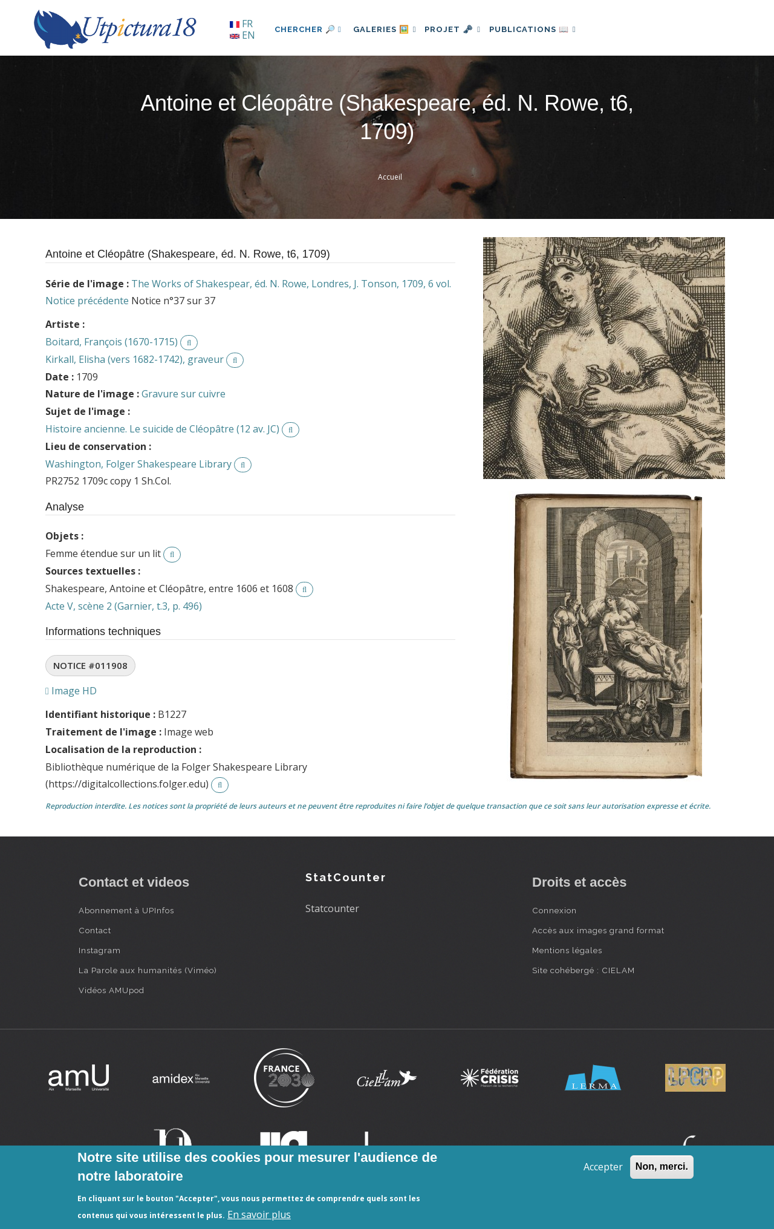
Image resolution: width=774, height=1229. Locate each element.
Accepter (603, 1166)
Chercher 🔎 (308, 29)
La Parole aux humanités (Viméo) (148, 970)
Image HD (71, 690)
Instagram (100, 950)
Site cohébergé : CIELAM (583, 970)
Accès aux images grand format (598, 930)
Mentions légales (567, 950)
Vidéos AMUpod (112, 990)
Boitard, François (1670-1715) (111, 341)
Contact (95, 930)
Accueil (390, 177)
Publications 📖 (547, 29)
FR (241, 23)
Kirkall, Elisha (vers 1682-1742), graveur (134, 359)
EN (242, 35)
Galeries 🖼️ (388, 29)
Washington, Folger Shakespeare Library (138, 464)
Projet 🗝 (462, 29)
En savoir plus (259, 1214)
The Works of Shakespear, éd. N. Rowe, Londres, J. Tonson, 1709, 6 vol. (291, 283)
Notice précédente (87, 300)
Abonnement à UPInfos (126, 910)
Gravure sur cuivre (183, 393)
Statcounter (332, 908)
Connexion (554, 910)
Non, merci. (662, 1166)
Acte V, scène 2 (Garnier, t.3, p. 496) (123, 606)
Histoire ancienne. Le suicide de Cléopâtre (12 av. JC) (162, 428)
